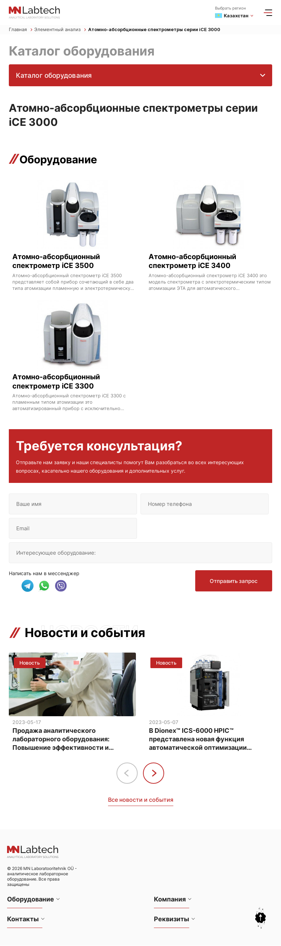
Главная (20, 30)
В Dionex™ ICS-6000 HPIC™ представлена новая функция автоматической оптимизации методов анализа (198, 739)
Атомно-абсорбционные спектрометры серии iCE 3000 (155, 30)
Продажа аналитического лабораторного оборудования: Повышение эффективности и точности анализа (60, 739)
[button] (153, 773)
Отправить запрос (233, 582)
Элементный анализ (60, 30)
